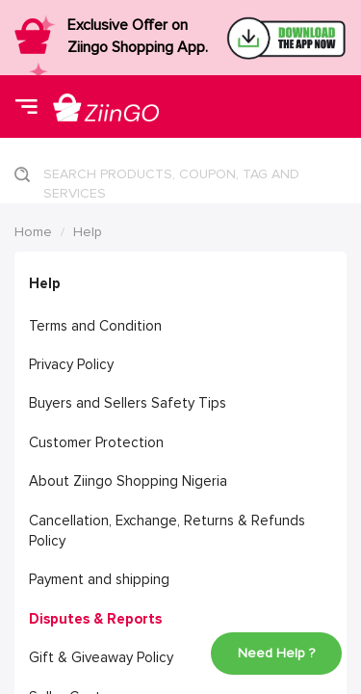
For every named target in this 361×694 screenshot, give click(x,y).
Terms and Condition (95, 325)
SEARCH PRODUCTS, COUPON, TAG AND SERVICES (171, 180)
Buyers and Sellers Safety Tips (127, 403)
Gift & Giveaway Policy (101, 657)
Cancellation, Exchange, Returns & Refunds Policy (167, 530)
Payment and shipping (99, 579)
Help (87, 232)
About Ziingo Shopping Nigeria (128, 481)
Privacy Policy (71, 364)
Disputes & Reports (95, 618)
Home (33, 232)
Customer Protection (96, 442)
